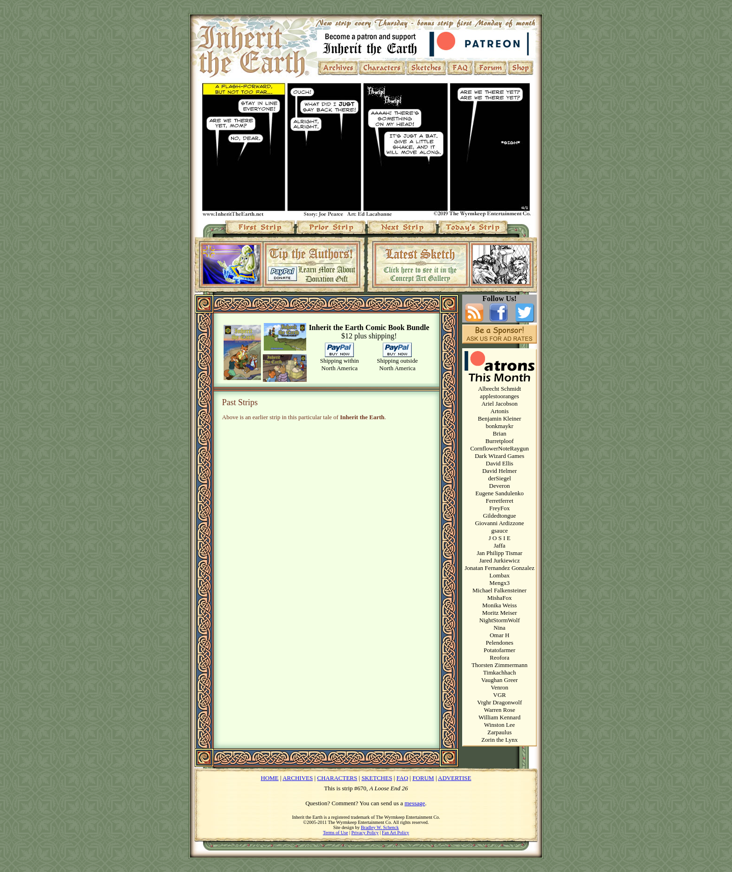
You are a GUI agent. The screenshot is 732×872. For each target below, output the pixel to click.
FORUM (423, 777)
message (415, 803)
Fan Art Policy (395, 832)
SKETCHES (376, 777)
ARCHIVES (297, 777)
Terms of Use (335, 832)
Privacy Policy (365, 832)
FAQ (402, 777)
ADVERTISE (454, 777)
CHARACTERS (337, 777)
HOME (270, 777)
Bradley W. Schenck (380, 827)
